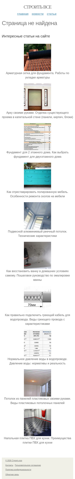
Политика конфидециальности (18, 470)
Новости (37, 13)
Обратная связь (12, 475)
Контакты (9, 465)
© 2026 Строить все (13, 461)
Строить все (37, 7)
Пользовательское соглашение (28, 465)
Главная (22, 13)
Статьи (52, 13)
